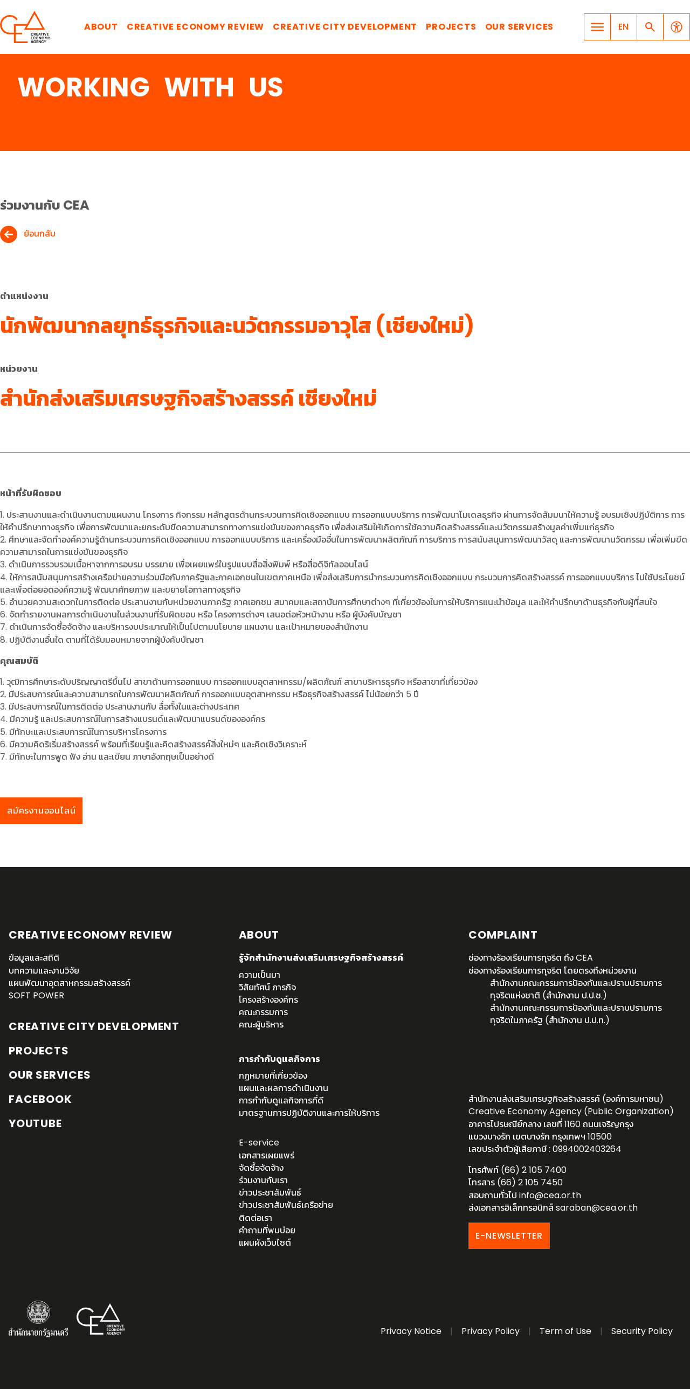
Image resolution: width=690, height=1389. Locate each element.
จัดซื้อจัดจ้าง (261, 1168)
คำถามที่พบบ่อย (267, 1230)
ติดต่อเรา (255, 1218)
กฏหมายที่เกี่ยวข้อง (273, 1075)
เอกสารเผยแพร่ (266, 1155)
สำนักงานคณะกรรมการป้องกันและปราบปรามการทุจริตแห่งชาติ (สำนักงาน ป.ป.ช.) (576, 989)
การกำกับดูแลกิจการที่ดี (281, 1100)
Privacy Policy (490, 1331)
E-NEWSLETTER (509, 1236)
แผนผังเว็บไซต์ (265, 1243)
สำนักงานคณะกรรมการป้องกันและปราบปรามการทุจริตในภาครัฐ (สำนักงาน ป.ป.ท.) (576, 1014)
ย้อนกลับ (40, 233)
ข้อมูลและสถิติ (34, 958)
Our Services (519, 26)
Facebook (40, 1099)
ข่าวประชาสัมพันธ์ (270, 1192)
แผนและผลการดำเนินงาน (283, 1088)
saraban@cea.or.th (597, 1208)
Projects (451, 26)
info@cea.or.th (550, 1195)
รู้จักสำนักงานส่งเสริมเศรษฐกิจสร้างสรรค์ (321, 958)
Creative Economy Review (195, 26)
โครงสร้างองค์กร (268, 1000)
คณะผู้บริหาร (261, 1024)
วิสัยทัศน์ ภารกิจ (267, 987)
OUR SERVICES (50, 1074)
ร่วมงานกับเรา (263, 1180)
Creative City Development (345, 26)
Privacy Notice (411, 1331)
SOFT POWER (36, 995)
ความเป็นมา (259, 975)
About (101, 26)
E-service (259, 1142)
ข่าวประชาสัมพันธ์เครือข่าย (286, 1205)
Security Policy (642, 1331)
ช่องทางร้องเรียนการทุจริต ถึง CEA (530, 958)
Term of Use (565, 1331)
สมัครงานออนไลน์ (41, 810)
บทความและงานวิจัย (44, 970)
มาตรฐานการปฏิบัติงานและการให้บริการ (309, 1113)
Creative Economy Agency (27, 27)
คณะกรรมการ (263, 1012)
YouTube (35, 1123)
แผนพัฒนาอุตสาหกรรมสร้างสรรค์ (69, 983)
